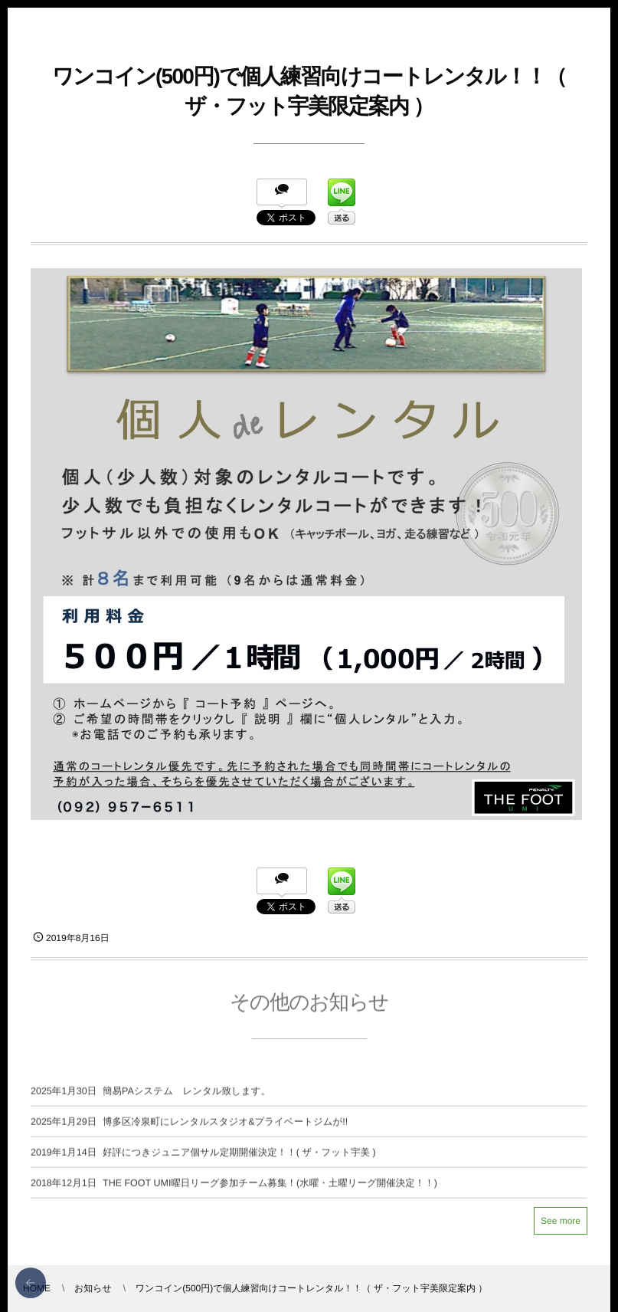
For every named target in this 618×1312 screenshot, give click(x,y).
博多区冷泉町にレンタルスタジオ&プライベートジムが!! (225, 1126)
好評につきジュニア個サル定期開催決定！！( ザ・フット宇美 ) (239, 1157)
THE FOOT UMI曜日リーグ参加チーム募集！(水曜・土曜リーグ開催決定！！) (270, 1187)
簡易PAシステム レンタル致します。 (186, 1096)
